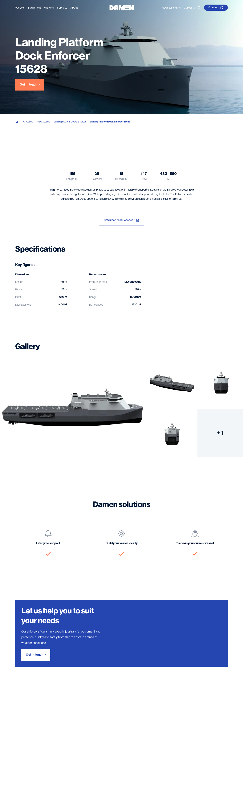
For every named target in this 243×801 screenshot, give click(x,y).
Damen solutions (86, 140)
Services (62, 7)
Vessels (20, 7)
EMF (168, 178)
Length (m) (72, 178)
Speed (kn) (121, 178)
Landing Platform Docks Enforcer (70, 121)
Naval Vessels (43, 121)
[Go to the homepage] (122, 7)
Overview (21, 140)
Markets (49, 7)
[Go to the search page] (199, 7)
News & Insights (171, 7)
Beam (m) (96, 178)
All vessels (28, 121)
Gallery (64, 140)
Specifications (43, 140)
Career (189, 7)
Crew (144, 178)
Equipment (34, 7)
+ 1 (220, 432)
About (74, 7)
